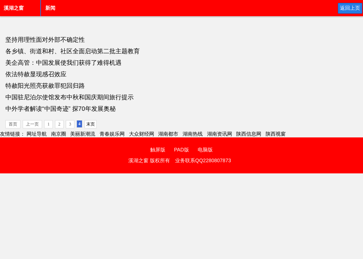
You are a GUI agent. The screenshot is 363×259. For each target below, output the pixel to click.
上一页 (32, 124)
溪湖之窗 (14, 8)
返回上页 (350, 8)
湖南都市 (168, 134)
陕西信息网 (248, 134)
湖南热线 (193, 134)
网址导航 (37, 134)
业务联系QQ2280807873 (203, 160)
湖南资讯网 (219, 134)
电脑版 (205, 150)
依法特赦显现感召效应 (35, 74)
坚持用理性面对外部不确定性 (45, 39)
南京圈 (58, 134)
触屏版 (157, 150)
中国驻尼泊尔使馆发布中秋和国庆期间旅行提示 (69, 97)
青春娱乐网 (112, 134)
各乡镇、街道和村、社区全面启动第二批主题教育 (72, 51)
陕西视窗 (276, 134)
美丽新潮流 (82, 134)
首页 (13, 124)
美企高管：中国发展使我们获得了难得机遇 (63, 62)
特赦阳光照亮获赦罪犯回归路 (45, 85)
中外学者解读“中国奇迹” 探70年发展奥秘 (60, 108)
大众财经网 (141, 134)
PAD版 (181, 150)
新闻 (50, 8)
